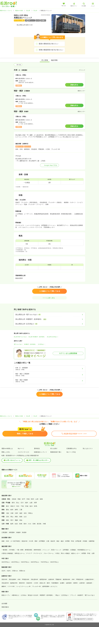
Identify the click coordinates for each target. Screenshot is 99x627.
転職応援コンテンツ (40, 452)
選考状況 (37, 448)
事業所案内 (5, 607)
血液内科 (51, 579)
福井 (26, 502)
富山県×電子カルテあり (20, 336)
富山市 (35, 10)
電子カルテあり (18, 344)
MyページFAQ (71, 452)
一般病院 (4, 550)
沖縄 (44, 524)
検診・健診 (60, 541)
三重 (20, 509)
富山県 (28, 10)
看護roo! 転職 (19, 10)
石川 (22, 502)
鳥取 (16, 516)
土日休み (23, 595)
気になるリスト (88, 448)
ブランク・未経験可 (76, 595)
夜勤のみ (22, 571)
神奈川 (12, 506)
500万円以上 (25, 562)
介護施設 (73, 550)
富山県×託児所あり (52, 336)
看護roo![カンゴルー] (6, 10)
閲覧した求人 (6, 452)
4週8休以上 (15, 595)
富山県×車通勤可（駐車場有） (37, 336)
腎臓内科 (58, 579)
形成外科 (29, 583)
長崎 (20, 524)
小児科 (36, 583)
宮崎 (34, 524)
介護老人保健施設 (7, 553)
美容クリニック (56, 550)
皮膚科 (62, 583)
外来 (7, 541)
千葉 (22, 506)
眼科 (48, 583)
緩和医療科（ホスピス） (50, 586)
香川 (11, 520)
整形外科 (22, 583)
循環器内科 (43, 579)
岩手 (23, 499)
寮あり (58, 595)
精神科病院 (37, 550)
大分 (29, 524)
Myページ (21, 448)
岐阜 (11, 509)
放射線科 (89, 583)
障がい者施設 (65, 553)
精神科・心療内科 (79, 583)
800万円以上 (54, 562)
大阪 (7, 513)
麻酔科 (4, 586)
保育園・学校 (69, 541)
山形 (36, 499)
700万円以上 (45, 562)
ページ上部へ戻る (49, 298)
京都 (11, 513)
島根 (20, 516)
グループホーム (49, 553)
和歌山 (30, 513)
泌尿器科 (69, 583)
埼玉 (17, 506)
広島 (7, 516)
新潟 (13, 502)
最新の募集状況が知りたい (48, 44)
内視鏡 (85, 541)
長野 (35, 502)
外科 (73, 579)
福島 (41, 499)
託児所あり (41, 344)
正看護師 (4, 532)
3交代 (8, 571)
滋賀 (20, 513)
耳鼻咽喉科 (55, 583)
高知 (20, 520)
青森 (19, 499)
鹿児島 (39, 524)
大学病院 (12, 550)
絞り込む (18, 64)
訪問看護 (42, 541)
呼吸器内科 (25, 579)
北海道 (14, 499)
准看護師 (12, 532)
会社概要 (4, 603)
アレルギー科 (36, 586)
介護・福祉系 (50, 541)
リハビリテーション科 (23, 586)
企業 (93, 553)
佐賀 (16, 524)
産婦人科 (42, 583)
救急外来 (24, 541)
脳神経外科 (13, 583)
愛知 (7, 509)
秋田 (32, 499)
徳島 (7, 520)
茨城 (26, 506)
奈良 (25, 513)
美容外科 (4, 579)
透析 (36, 541)
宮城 (28, 499)
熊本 (25, 524)
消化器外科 (5, 583)
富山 (17, 502)
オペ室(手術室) (15, 541)
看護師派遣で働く (56, 452)
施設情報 (54, 60)
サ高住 (57, 553)
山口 (25, 516)
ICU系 (31, 541)
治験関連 (91, 541)
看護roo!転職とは (7, 448)
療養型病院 (28, 550)
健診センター (75, 553)
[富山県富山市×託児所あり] (49, 324)
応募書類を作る (72, 448)
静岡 (16, 509)
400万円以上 (15, 562)
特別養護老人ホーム (84, 550)
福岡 (11, 524)
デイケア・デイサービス (34, 553)
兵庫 (16, 513)
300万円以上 (6, 562)
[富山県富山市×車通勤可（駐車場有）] (49, 319)
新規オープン (6, 595)
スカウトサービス (23, 452)
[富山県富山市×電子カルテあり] (49, 314)
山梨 (31, 502)
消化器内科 (34, 579)
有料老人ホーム (20, 553)
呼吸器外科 (79, 579)
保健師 (18, 532)
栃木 (31, 506)
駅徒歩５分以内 (33, 595)
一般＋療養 (19, 550)
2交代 (3, 571)
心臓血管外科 (89, 579)
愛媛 (16, 520)
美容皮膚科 (12, 579)
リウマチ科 (11, 586)
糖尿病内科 (66, 579)
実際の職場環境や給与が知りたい (51, 50)
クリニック (46, 550)
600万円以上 (35, 562)
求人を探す (53, 448)
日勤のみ (15, 571)
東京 (7, 506)
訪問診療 (78, 541)
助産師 (24, 532)
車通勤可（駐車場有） (30, 344)
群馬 (35, 506)
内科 (19, 579)
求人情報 (44, 60)
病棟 (3, 541)
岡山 (11, 516)
